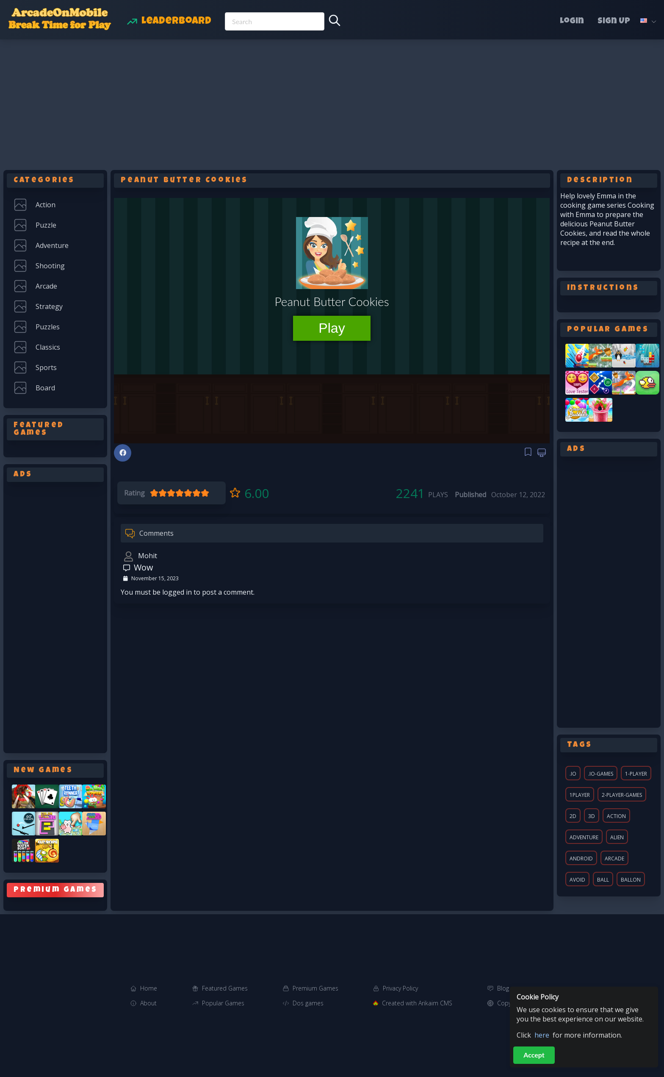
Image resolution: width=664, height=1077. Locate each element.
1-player (636, 773)
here (541, 1035)
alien (617, 837)
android (581, 858)
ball (603, 879)
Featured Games (225, 988)
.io (573, 773)
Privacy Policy (400, 988)
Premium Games (315, 988)
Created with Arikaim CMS (417, 1003)
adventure (584, 837)
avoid (577, 879)
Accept (534, 1055)
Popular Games (223, 1003)
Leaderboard (176, 22)
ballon (631, 879)
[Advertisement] (332, 103)
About (148, 1003)
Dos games (308, 1003)
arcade (614, 858)
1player (580, 795)
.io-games (600, 773)
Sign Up (614, 21)
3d (591, 816)
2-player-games (622, 795)
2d (573, 816)
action (616, 816)
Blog (503, 988)
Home (148, 988)
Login (572, 21)
